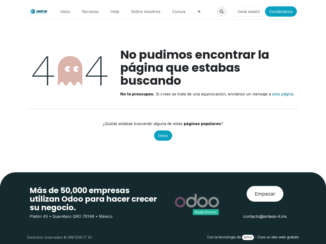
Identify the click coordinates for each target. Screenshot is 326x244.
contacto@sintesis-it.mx (265, 216)
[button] (222, 11)
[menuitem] (65, 11)
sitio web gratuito (285, 237)
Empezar (265, 194)
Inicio (163, 135)
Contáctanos (281, 11)
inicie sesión (249, 11)
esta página (282, 94)
